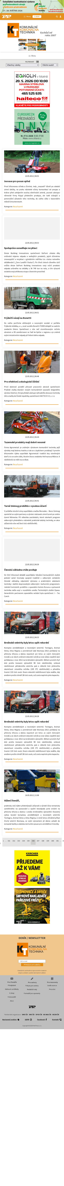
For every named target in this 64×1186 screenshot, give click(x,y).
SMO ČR (25, 1014)
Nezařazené (18, 206)
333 (18, 841)
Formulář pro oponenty (32, 993)
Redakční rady (32, 989)
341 (57, 841)
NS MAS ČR (47, 1014)
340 (52, 841)
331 (9, 841)
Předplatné (12, 985)
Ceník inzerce (52, 985)
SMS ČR (31, 1014)
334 (23, 841)
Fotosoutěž (12, 997)
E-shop (11, 993)
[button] (32, 964)
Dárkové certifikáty (12, 989)
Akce (12, 1001)
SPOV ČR (39, 1014)
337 (38, 841)
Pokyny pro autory (32, 986)
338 (43, 841)
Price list (52, 989)
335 (28, 841)
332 (14, 841)
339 (47, 841)
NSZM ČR (55, 1014)
